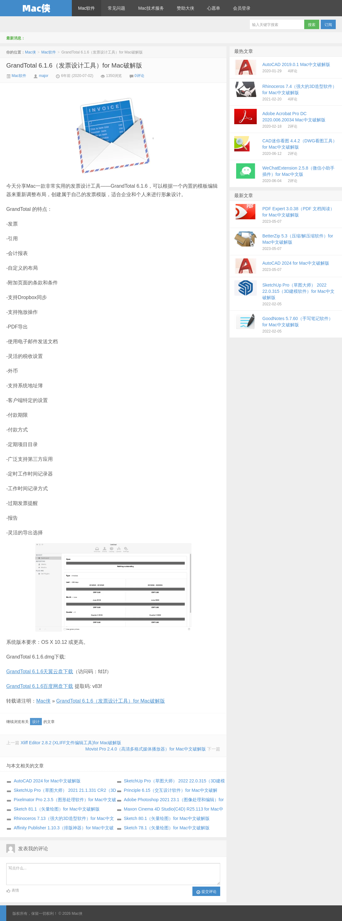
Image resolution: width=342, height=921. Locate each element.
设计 (36, 722)
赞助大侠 (185, 8)
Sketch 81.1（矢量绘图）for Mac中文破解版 (57, 809)
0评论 (139, 76)
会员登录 (241, 8)
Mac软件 (86, 8)
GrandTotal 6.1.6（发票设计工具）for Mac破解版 (74, 65)
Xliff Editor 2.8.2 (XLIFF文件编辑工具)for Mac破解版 (71, 742)
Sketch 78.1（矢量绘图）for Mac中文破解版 (167, 827)
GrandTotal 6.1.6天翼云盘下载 (39, 671)
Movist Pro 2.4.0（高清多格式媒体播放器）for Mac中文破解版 (145, 748)
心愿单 (213, 8)
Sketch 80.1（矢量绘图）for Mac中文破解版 (167, 818)
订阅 (328, 25)
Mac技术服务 (151, 8)
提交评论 (206, 891)
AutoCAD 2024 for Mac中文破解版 (47, 780)
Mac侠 (36, 8)
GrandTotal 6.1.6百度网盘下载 (39, 686)
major (43, 76)
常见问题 (116, 8)
